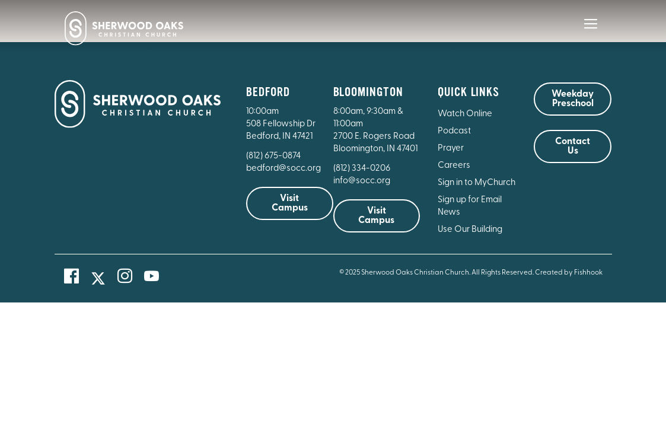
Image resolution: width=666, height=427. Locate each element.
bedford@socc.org (283, 168)
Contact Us (572, 146)
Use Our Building (470, 229)
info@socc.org (361, 181)
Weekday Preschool (573, 99)
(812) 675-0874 (274, 156)
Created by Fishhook (569, 272)
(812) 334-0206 (361, 168)
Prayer (451, 148)
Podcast (454, 131)
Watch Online (465, 114)
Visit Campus (290, 203)
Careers (454, 165)
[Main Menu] (591, 32)
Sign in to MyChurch (476, 183)
